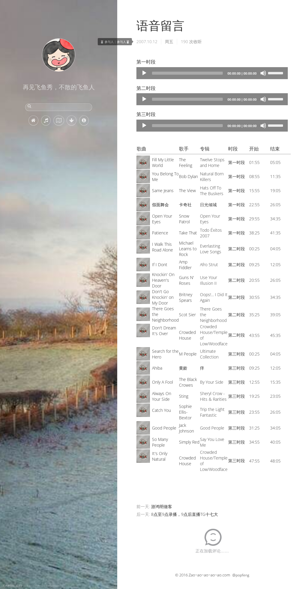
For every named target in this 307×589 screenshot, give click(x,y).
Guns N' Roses (186, 280)
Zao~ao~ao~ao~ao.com (209, 575)
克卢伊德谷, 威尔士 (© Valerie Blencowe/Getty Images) (31, 585)
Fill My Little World (163, 162)
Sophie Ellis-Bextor (185, 412)
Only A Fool (162, 382)
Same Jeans (163, 190)
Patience (160, 233)
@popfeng (240, 575)
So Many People (160, 442)
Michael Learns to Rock (188, 248)
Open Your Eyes (162, 219)
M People (188, 354)
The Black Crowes (188, 382)
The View (187, 190)
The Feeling (185, 162)
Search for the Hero (165, 354)
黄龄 (183, 368)
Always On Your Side (161, 396)
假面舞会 (160, 204)
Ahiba (157, 368)
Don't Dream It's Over (164, 330)
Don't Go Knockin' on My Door (163, 297)
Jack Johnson (186, 428)
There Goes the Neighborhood (165, 314)
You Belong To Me (165, 176)
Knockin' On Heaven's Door (163, 280)
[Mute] (263, 73)
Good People (164, 428)
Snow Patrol (184, 219)
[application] (212, 73)
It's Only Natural (159, 456)
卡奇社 (185, 204)
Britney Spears (185, 297)
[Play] (144, 73)
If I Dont (159, 264)
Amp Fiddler (185, 264)
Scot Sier (187, 314)
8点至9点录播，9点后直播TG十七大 (184, 514)
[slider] (187, 73)
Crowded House (187, 335)
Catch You (161, 410)
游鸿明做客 (161, 506)
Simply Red (189, 442)
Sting (183, 396)
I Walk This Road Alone (162, 247)
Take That (188, 233)
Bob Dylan (188, 176)
